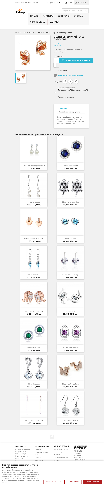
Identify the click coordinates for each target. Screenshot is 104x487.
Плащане (37, 458)
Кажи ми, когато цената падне (70, 75)
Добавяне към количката (76, 60)
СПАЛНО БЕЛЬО (37, 22)
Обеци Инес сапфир (70, 166)
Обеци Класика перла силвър (34, 166)
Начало (34, 16)
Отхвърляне (74, 482)
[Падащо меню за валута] (57, 3)
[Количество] (56, 60)
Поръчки (57, 455)
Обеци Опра (70, 311)
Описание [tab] (62, 108)
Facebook (52, 437)
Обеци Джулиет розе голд (33, 238)
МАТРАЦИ (54, 22)
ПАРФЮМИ (48, 16)
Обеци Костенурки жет (70, 202)
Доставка (37, 449)
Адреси (56, 460)
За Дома (78, 16)
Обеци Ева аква (70, 238)
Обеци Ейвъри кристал (70, 420)
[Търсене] (75, 10)
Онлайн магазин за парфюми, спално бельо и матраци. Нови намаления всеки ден (22, 453)
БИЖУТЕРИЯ (64, 16)
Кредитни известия (61, 457)
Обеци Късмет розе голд (34, 311)
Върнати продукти (60, 452)
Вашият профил (61, 446)
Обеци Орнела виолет (70, 348)
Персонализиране (54, 482)
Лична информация (61, 449)
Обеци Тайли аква (33, 275)
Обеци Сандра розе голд (34, 420)
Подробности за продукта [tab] (69, 112)
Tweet (70, 81)
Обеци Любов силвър (70, 275)
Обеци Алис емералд (33, 348)
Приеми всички (92, 482)
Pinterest (76, 81)
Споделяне (65, 81)
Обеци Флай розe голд (70, 384)
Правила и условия (41, 452)
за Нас (36, 455)
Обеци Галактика (33, 202)
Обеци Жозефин (34, 384)
